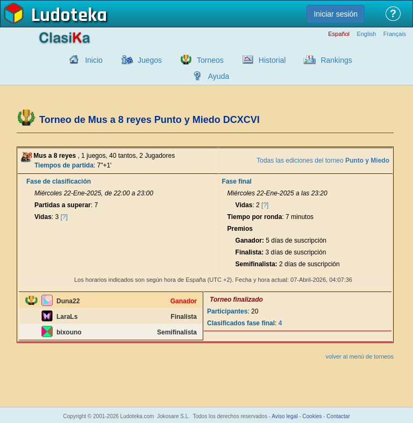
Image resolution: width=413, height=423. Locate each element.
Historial (272, 60)
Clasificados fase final (241, 323)
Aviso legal (284, 416)
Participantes (227, 311)
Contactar (338, 416)
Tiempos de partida (64, 165)
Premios (240, 228)
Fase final (237, 181)
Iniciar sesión (336, 14)
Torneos (210, 60)
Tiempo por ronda (254, 217)
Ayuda (218, 76)
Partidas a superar (62, 205)
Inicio (94, 60)
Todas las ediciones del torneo (323, 160)
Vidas (43, 217)
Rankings (336, 60)
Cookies (312, 416)
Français (394, 34)
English (366, 34)
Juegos (150, 60)
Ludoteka (69, 15)
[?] (64, 217)
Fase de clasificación (58, 181)
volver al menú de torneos (359, 356)
